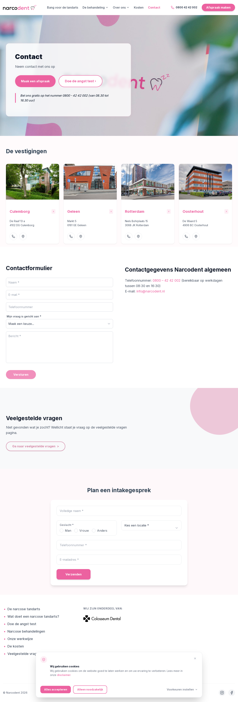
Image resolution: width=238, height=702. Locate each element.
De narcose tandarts (25, 609)
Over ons (121, 7)
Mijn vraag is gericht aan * (24, 316)
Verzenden (73, 574)
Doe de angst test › (80, 81)
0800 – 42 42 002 (167, 280)
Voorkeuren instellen (182, 689)
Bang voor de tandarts (62, 7)
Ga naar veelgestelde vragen (35, 446)
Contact (154, 7)
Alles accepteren (55, 689)
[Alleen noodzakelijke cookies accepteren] (195, 658)
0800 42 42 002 (184, 7)
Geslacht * (67, 524)
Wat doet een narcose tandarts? (34, 616)
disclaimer (63, 674)
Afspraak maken (218, 7)
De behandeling (95, 7)
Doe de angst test (23, 624)
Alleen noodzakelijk (90, 689)
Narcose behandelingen (27, 631)
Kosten (139, 7)
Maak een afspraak (35, 81)
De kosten (17, 646)
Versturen (20, 374)
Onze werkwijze (21, 638)
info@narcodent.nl (150, 291)
